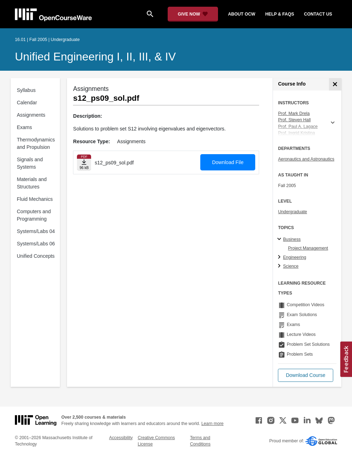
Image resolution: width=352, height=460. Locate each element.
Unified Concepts (36, 256)
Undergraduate (292, 211)
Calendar (27, 102)
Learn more (212, 423)
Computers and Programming (34, 215)
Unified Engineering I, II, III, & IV (95, 56)
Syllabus (26, 90)
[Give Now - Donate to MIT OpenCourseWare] (193, 14)
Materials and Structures (32, 183)
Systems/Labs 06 (36, 243)
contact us (318, 14)
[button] (305, 375)
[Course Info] (335, 84)
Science (290, 266)
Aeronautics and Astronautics (306, 159)
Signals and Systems (30, 163)
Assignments (31, 115)
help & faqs (279, 14)
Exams (24, 127)
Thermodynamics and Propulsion (36, 143)
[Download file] (84, 162)
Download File (228, 162)
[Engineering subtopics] (280, 257)
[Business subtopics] (280, 239)
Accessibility (121, 437)
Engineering (294, 257)
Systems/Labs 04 (36, 231)
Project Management (308, 248)
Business (292, 239)
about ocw (241, 14)
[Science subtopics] (280, 266)
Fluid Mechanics (35, 199)
